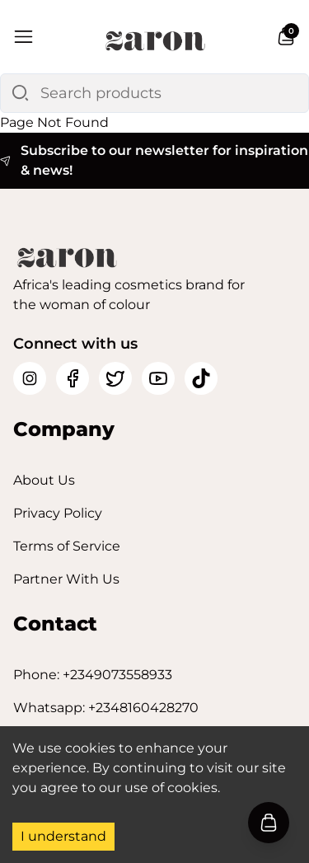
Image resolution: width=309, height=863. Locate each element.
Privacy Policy (57, 513)
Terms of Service (66, 546)
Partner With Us (66, 579)
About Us (44, 480)
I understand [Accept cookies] (63, 836)
